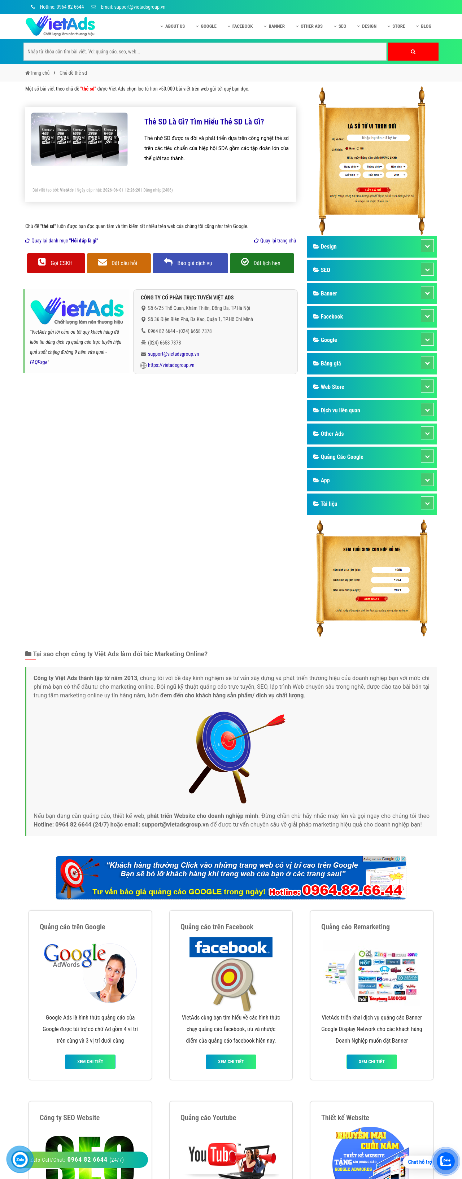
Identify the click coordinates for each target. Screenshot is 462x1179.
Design (366, 26)
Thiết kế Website (345, 1117)
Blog (423, 26)
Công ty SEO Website (70, 1117)
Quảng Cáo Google (338, 456)
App (321, 480)
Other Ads (309, 26)
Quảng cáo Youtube (208, 1117)
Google (206, 26)
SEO (340, 26)
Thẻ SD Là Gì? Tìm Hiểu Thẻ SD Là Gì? (204, 121)
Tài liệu (325, 503)
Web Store (328, 386)
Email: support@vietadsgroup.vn (128, 7)
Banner (274, 26)
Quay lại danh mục (61, 241)
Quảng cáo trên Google (72, 926)
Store (396, 26)
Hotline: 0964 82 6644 (56, 7)
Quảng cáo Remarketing (355, 926)
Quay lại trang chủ (275, 241)
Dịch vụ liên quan (336, 410)
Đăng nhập (152, 190)
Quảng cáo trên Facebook (216, 926)
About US (172, 26)
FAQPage (38, 362)
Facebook (240, 26)
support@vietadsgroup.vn (173, 354)
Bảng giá (327, 363)
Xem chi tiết (90, 1061)
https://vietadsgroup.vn (171, 365)
